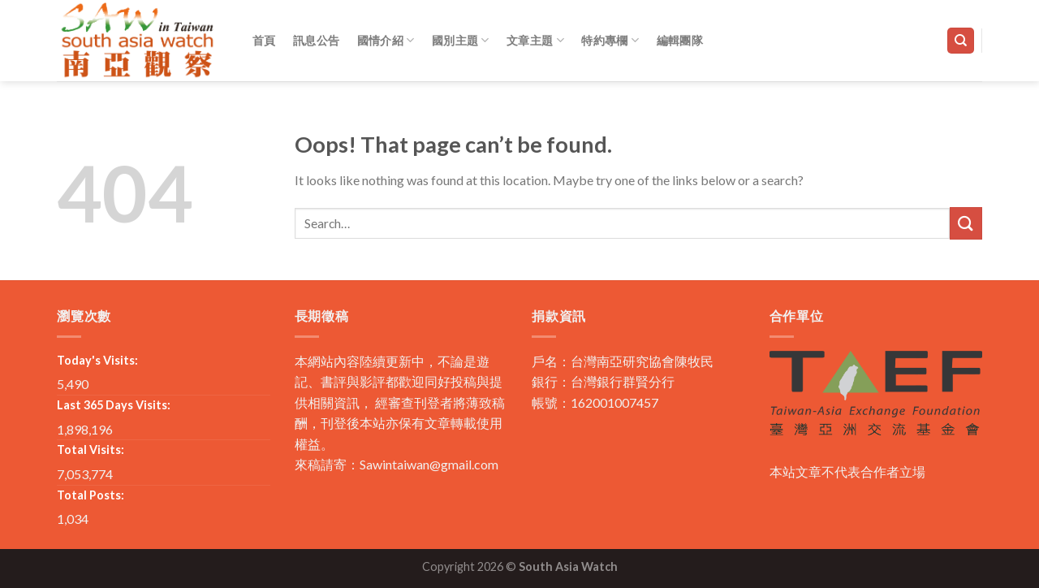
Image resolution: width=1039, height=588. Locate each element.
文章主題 (535, 40)
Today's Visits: (97, 360)
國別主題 (460, 40)
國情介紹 (386, 40)
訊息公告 (316, 40)
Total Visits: (90, 449)
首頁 (264, 40)
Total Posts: (90, 495)
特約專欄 (610, 40)
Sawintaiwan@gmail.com (429, 464)
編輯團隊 (680, 40)
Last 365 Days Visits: (113, 405)
